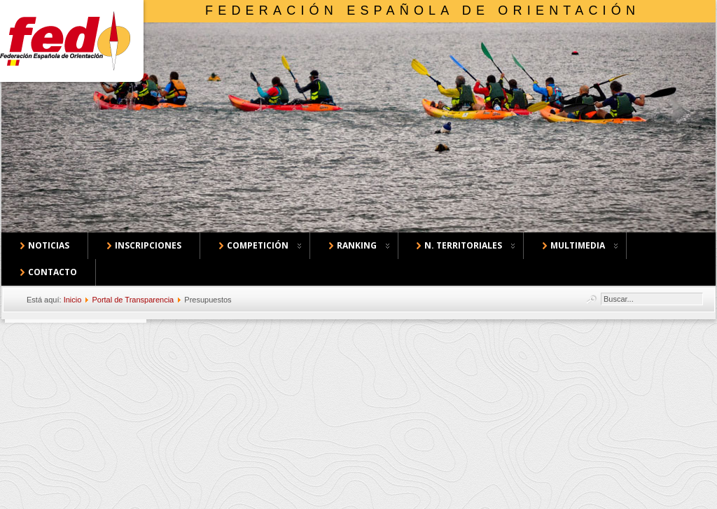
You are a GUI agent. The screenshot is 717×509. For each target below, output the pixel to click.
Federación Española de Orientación (422, 11)
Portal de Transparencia (133, 299)
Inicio (73, 299)
